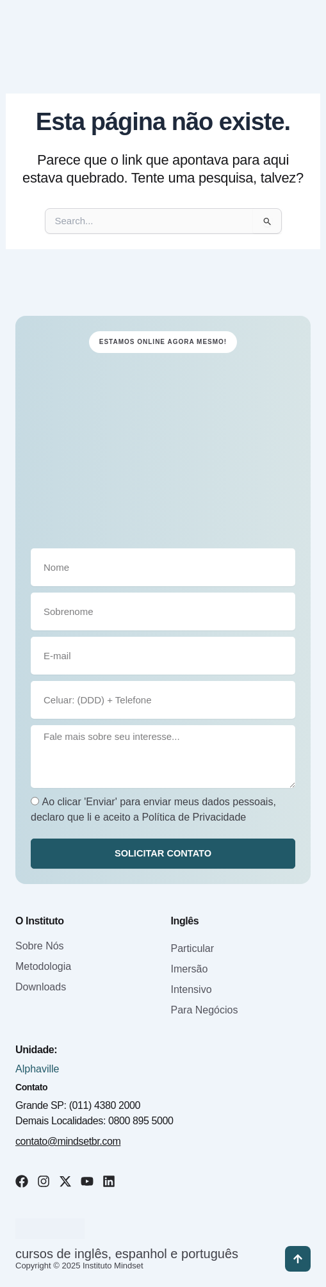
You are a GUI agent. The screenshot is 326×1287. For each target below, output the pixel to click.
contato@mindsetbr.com (67, 1141)
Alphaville (37, 1068)
